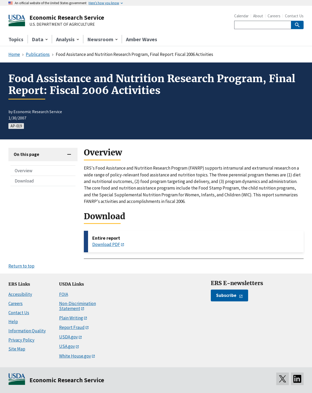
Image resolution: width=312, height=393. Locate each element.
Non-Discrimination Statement (77, 306)
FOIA (63, 294)
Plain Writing (71, 318)
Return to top (21, 266)
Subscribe (226, 295)
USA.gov (67, 346)
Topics (15, 39)
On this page (26, 154)
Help (13, 321)
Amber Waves (141, 39)
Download (24, 181)
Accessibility (20, 294)
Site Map (16, 349)
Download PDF (106, 244)
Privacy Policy (21, 340)
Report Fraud (72, 327)
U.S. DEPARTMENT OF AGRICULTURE (62, 24)
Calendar (241, 16)
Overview (23, 171)
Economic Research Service (66, 17)
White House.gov (75, 356)
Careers (274, 16)
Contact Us (294, 16)
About (258, 16)
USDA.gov (68, 337)
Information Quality (27, 331)
